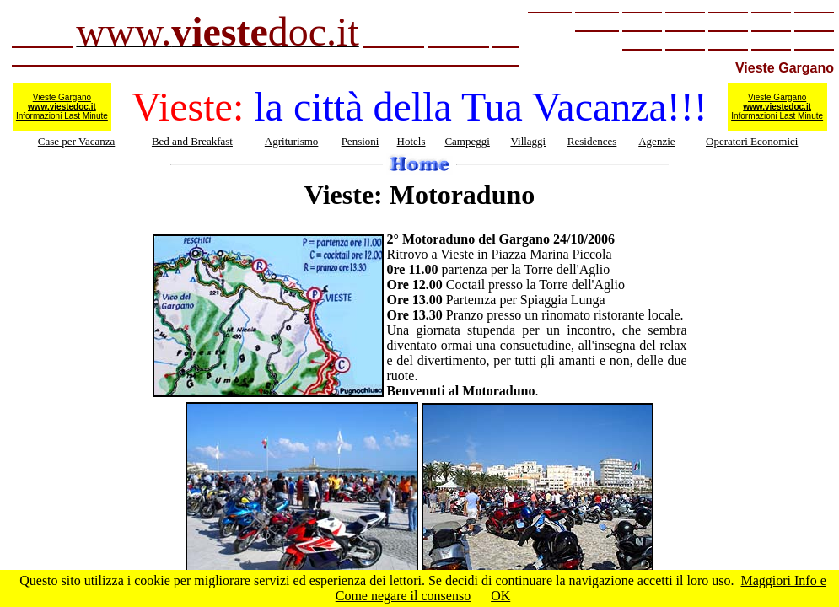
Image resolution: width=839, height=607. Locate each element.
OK (500, 595)
